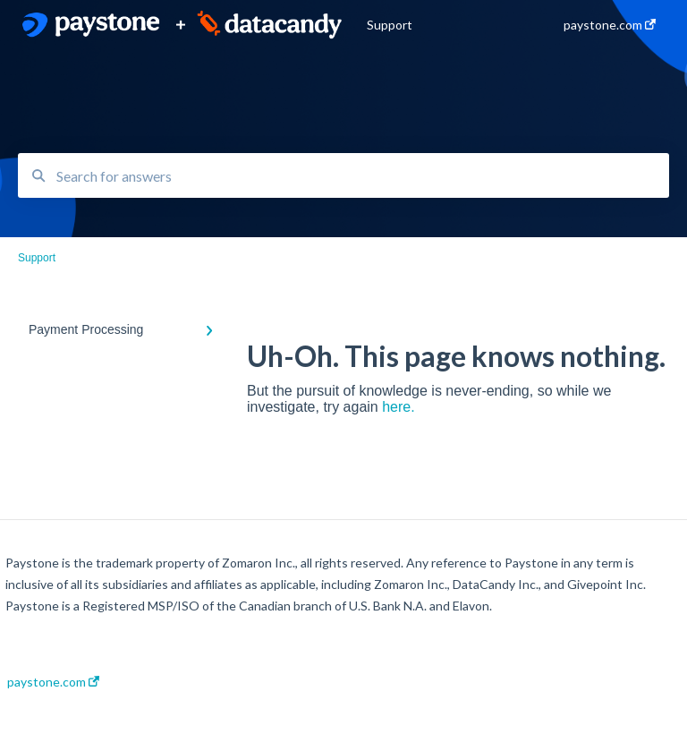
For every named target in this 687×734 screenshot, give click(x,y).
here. (398, 406)
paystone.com (53, 682)
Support (389, 24)
